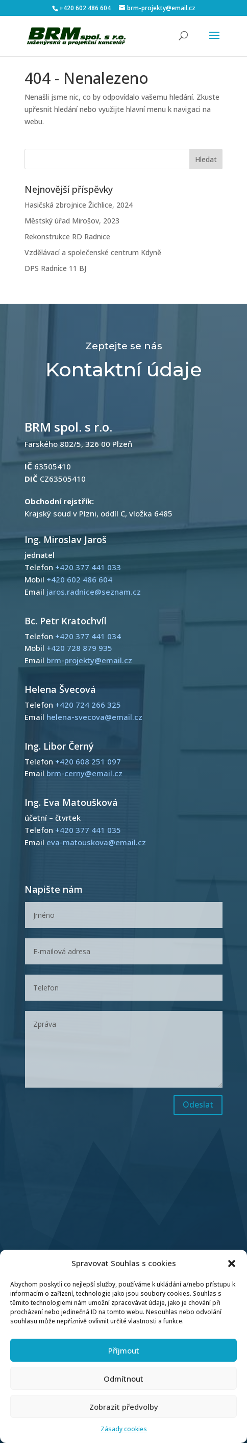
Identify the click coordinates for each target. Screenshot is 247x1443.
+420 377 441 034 (88, 636)
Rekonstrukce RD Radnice (67, 236)
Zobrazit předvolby (123, 1407)
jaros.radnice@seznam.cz (93, 592)
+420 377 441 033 (88, 567)
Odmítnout (123, 1378)
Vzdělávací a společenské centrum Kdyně (92, 252)
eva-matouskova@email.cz (96, 842)
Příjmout (123, 1350)
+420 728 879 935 (79, 648)
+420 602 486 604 (85, 8)
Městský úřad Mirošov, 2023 (71, 221)
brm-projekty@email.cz (89, 660)
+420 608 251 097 (88, 761)
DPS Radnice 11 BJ (55, 268)
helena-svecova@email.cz (94, 717)
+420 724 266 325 (88, 705)
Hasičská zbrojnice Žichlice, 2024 (78, 205)
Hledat (206, 159)
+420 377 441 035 (88, 830)
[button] (232, 1263)
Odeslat (198, 1104)
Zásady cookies (124, 1429)
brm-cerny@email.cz (84, 773)
